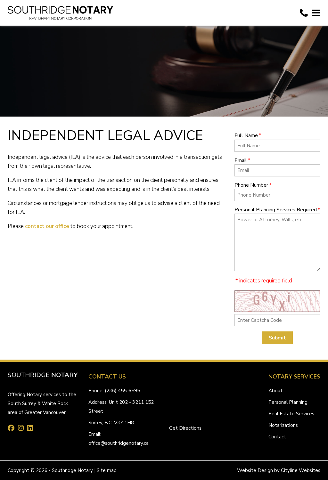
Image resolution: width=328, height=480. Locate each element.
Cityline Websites (300, 470)
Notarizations (283, 425)
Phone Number (252, 185)
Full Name (247, 135)
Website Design (255, 470)
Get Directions (185, 428)
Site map (107, 470)
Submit (277, 337)
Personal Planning (288, 402)
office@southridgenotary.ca (118, 443)
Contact (277, 437)
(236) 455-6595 (122, 390)
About (275, 390)
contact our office (47, 226)
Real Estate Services (291, 414)
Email (242, 160)
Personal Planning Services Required (277, 209)
